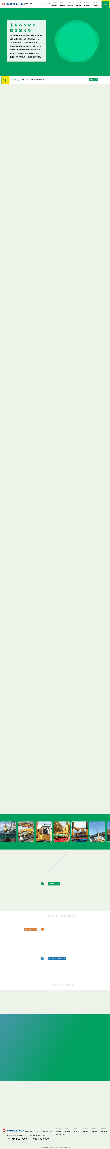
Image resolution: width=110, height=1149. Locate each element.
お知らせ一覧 (93, 80)
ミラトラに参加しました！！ (37, 80)
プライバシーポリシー (61, 1135)
